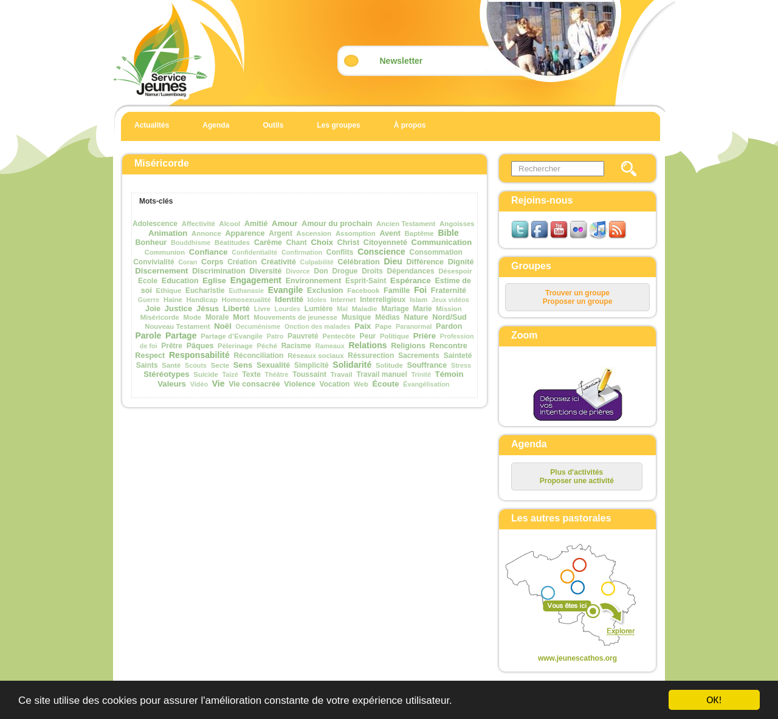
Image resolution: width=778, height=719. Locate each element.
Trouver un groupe (577, 293)
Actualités (151, 125)
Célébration (358, 262)
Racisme (296, 346)
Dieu (393, 261)
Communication (441, 242)
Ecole (147, 281)
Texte (251, 374)
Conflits (340, 252)
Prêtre (171, 346)
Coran (187, 262)
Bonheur (151, 242)
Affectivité (198, 223)
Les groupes (338, 125)
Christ (348, 242)
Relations (367, 345)
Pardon (449, 326)
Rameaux (330, 345)
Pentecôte (338, 336)
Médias (387, 317)
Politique (394, 336)
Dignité (461, 262)
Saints (147, 365)
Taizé (230, 374)
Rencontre (448, 346)
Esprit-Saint (365, 281)
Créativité (278, 262)
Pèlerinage (235, 345)
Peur (368, 336)
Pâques (200, 346)
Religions (408, 346)
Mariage (394, 308)
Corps (212, 262)
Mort (241, 317)
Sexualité (273, 365)
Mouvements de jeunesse (295, 317)
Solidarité (351, 365)
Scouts (196, 365)
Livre (262, 308)
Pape (383, 326)
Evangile (285, 290)
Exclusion (325, 290)
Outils (273, 125)
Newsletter (401, 61)
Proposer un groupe (578, 301)
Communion (165, 252)
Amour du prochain (336, 223)
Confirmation (301, 252)
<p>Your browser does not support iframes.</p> (567, 596)
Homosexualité (246, 299)
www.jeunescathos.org (577, 658)
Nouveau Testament (177, 326)
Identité (289, 299)
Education (180, 281)
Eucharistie (205, 290)
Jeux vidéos (450, 299)
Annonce (206, 233)
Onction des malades (317, 326)
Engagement (255, 280)
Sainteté (458, 355)
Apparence (245, 233)
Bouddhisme (190, 242)
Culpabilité (317, 262)
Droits (372, 271)
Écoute (386, 383)
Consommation (436, 252)
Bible (448, 233)
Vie (218, 383)
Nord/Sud (449, 317)
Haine (173, 299)
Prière (424, 335)
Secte (220, 365)
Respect (150, 355)
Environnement (314, 281)
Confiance (208, 251)
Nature (416, 317)
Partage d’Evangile (232, 336)
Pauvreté (302, 336)
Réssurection (371, 355)
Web (361, 384)
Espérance (410, 280)
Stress (461, 365)
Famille (397, 290)
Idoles (317, 299)
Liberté (236, 308)
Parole (148, 335)
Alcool (229, 223)
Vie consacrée (254, 384)
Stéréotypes (166, 374)
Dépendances (411, 271)
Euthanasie (246, 290)
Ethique (169, 290)
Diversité (265, 271)
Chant (296, 242)
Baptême (419, 233)
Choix (322, 242)
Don (321, 271)
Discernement (161, 270)
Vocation (335, 384)
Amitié (256, 223)
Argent (280, 233)
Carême (268, 242)
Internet (343, 299)
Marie (422, 308)
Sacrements (418, 355)
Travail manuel (381, 374)
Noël (223, 326)
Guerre (148, 299)
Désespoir (455, 271)
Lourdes (288, 308)
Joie (152, 308)
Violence (299, 384)
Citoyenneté (385, 242)
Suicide (205, 374)
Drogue (345, 271)
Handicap (202, 299)
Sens (243, 365)
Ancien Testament (405, 223)
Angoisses (457, 223)
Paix (362, 326)
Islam (418, 299)
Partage (180, 335)
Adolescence (155, 223)
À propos (410, 125)
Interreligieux (382, 299)
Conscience (381, 251)
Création (242, 262)
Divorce (298, 271)
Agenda (215, 125)
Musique (356, 317)
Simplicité (311, 365)
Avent (390, 233)
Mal (342, 308)
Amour (285, 223)
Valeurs (171, 383)
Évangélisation (426, 384)
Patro (275, 336)
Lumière (319, 308)
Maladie (364, 308)
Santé (171, 365)
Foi (420, 290)
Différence (425, 262)
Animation (167, 233)
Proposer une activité (577, 480)
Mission (448, 308)
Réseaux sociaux (315, 355)
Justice (178, 308)
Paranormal (414, 326)
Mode (192, 317)
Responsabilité (199, 355)
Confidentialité (254, 252)
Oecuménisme (258, 326)
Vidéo (199, 384)
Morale (217, 317)
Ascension (314, 233)
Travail (342, 374)
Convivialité (153, 262)
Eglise (214, 280)
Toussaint (309, 374)
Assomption (356, 233)
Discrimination (218, 271)
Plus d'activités (576, 472)
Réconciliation (258, 355)
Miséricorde (159, 317)
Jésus (207, 308)
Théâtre (277, 374)
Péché (266, 345)
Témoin (449, 374)
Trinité (421, 374)
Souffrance (427, 365)
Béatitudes (232, 242)
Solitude (389, 365)
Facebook (363, 290)
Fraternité (448, 290)
